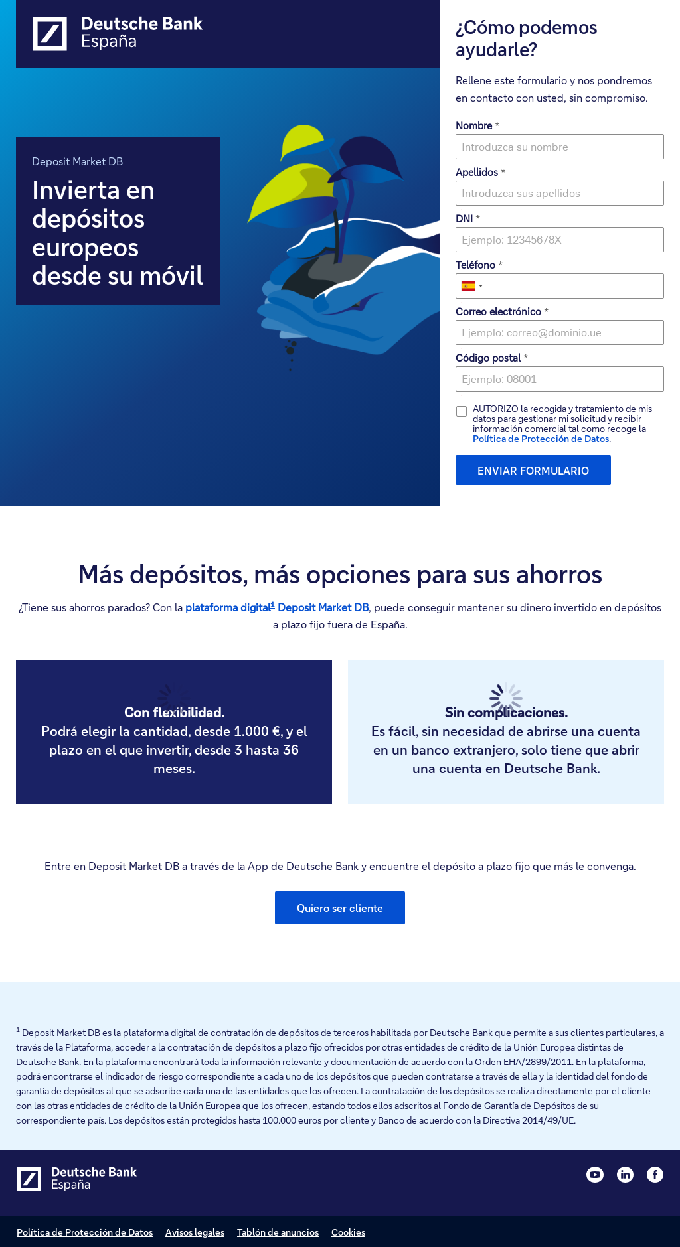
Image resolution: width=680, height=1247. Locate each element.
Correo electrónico (502, 311)
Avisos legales (194, 1232)
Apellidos (480, 172)
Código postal (492, 357)
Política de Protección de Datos (541, 438)
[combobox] (471, 286)
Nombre (477, 125)
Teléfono (479, 264)
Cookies (348, 1232)
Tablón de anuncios (278, 1232)
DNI (468, 218)
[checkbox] (461, 411)
